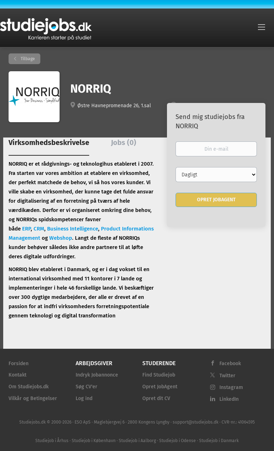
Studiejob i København (94, 440)
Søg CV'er (86, 387)
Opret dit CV (156, 398)
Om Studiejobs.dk (29, 387)
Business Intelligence (72, 228)
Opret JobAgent (159, 387)
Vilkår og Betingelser (33, 398)
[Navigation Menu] (261, 26)
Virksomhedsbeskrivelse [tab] (49, 142)
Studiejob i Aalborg (137, 440)
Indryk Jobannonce (97, 375)
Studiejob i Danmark (219, 440)
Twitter (227, 376)
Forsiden (19, 364)
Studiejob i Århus (51, 440)
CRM (39, 228)
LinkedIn (229, 399)
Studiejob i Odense (177, 440)
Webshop (60, 238)
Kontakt (17, 375)
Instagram (231, 387)
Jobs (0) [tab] (123, 142)
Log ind (84, 398)
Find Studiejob (158, 375)
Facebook (230, 364)
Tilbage (27, 58)
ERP (26, 228)
